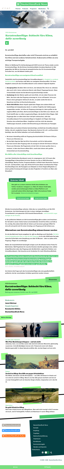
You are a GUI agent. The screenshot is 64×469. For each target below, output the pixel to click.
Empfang (36, 430)
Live (16, 467)
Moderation (42, 8)
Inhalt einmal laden (23, 198)
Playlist (48, 467)
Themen (18, 8)
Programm (33, 8)
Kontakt (35, 428)
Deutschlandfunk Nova (40, 425)
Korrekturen (37, 441)
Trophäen (36, 433)
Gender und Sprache (39, 447)
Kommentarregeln (39, 444)
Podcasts (25, 8)
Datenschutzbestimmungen (30, 193)
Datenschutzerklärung (40, 436)
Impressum (36, 438)
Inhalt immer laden (41, 198)
